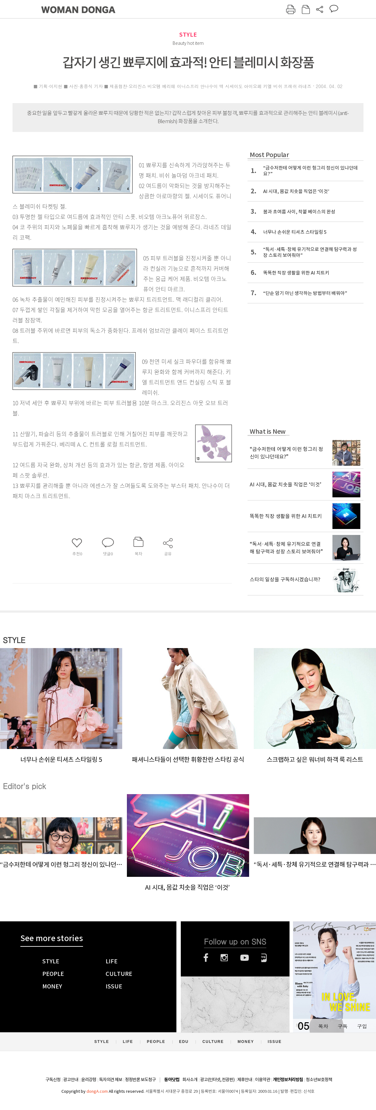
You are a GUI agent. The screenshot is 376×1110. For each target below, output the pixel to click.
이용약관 (262, 1079)
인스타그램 (224, 958)
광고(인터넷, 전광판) (217, 1079)
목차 (323, 1026)
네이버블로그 (264, 958)
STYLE (188, 34)
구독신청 (52, 1079)
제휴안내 (244, 1079)
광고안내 (70, 1079)
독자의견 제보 (110, 1079)
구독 (342, 1026)
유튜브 (244, 958)
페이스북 (206, 958)
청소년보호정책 (319, 1079)
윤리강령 (88, 1079)
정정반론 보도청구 (140, 1079)
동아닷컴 (171, 1079)
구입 (362, 1026)
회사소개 (189, 1079)
